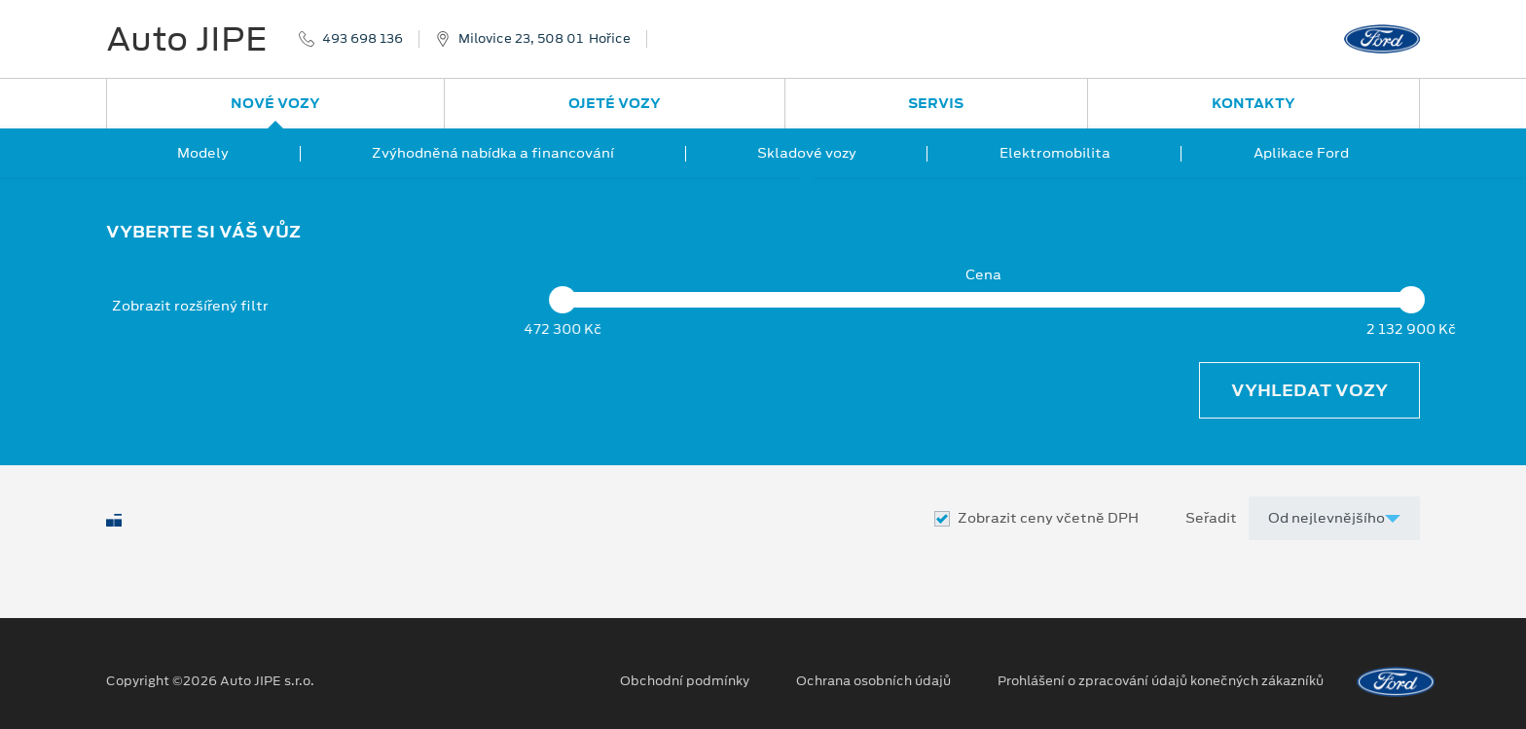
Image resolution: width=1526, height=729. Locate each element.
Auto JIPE (187, 39)
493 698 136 (362, 39)
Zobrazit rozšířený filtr (190, 305)
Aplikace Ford (1301, 153)
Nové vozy (275, 103)
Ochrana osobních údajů (873, 681)
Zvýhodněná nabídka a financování (493, 153)
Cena (983, 275)
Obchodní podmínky (684, 681)
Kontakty (1253, 103)
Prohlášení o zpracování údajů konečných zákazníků (1161, 681)
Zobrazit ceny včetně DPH (1048, 518)
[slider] (562, 299)
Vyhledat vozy (1309, 390)
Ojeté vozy (614, 103)
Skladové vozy (806, 153)
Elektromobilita (1054, 153)
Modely (203, 153)
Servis (935, 103)
